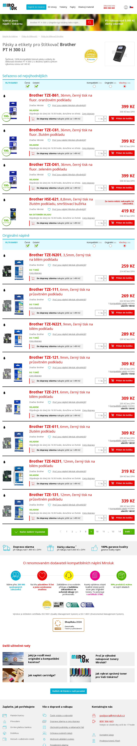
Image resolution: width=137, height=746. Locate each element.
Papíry (72, 7)
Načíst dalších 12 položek (32, 532)
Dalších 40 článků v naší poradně (68, 691)
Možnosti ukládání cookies (62, 739)
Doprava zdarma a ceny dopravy (65, 721)
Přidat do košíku (122, 118)
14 (119, 531)
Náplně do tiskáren (36, 7)
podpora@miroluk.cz (112, 715)
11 (104, 531)
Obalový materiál (86, 7)
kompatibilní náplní (118, 303)
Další (129, 531)
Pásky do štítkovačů (29, 36)
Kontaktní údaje (106, 735)
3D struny (52, 7)
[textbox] (56, 22)
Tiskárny (63, 7)
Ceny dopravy (88, 113)
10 (97, 531)
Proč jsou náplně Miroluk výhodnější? (69, 105)
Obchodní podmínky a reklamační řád (67, 727)
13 (113, 531)
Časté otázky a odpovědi (61, 715)
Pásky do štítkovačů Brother (52, 36)
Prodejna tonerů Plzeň (109, 740)
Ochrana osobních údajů (61, 733)
